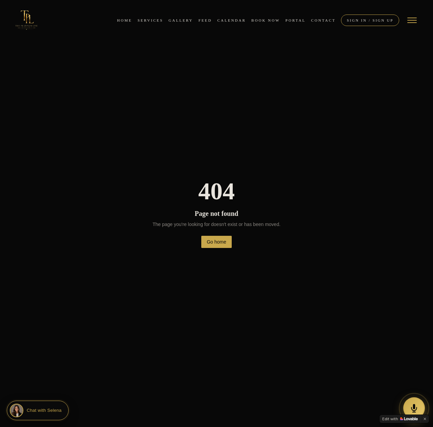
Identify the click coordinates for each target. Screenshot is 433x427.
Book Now (265, 20)
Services (150, 20)
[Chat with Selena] (38, 410)
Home (124, 20)
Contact (323, 20)
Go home (216, 242)
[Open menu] (412, 20)
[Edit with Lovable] (400, 419)
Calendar (231, 20)
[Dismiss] (425, 419)
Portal (296, 20)
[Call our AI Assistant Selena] (414, 408)
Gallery (180, 20)
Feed (205, 20)
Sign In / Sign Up (370, 20)
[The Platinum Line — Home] (26, 20)
